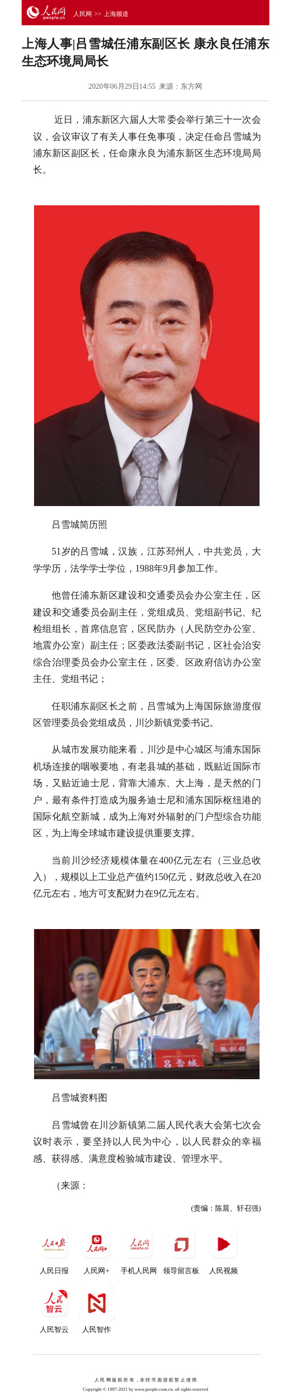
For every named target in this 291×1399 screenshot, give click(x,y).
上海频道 (116, 14)
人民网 (82, 14)
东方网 (191, 86)
